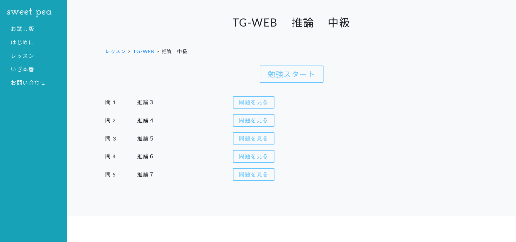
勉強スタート (291, 74)
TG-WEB (144, 51)
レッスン (22, 55)
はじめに (22, 42)
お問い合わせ (28, 82)
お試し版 (22, 29)
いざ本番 (22, 69)
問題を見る (253, 102)
